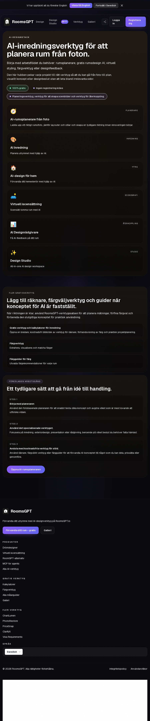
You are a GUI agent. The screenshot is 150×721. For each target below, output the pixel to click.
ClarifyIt (6, 631)
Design (40, 21)
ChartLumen (9, 615)
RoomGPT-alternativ (13, 558)
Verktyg (78, 21)
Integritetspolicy (118, 668)
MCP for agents (11, 563)
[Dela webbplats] (105, 22)
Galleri (91, 21)
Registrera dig (135, 22)
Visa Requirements (12, 636)
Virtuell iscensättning (14, 552)
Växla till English (81, 5)
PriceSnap (8, 626)
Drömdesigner (10, 547)
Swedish (14, 652)
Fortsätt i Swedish (106, 5)
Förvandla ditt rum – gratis (21, 530)
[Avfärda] (122, 5)
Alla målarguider (11, 594)
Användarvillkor (139, 668)
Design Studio (58, 22)
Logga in (116, 22)
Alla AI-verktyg (10, 568)
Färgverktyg (9, 589)
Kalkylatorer (9, 584)
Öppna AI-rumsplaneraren (26, 469)
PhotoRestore (10, 620)
